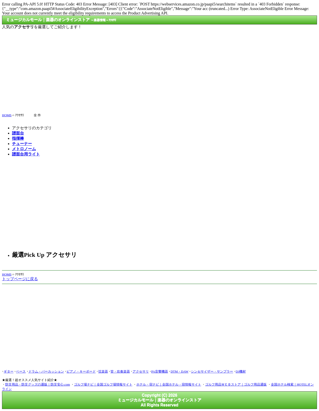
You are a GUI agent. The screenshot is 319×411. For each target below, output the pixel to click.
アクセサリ (141, 371)
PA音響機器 (159, 371)
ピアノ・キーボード (81, 371)
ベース (21, 371)
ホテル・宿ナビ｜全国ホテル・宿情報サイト (168, 384)
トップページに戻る (20, 279)
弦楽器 (103, 371)
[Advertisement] (159, 69)
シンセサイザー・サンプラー (212, 371)
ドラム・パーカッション (46, 371)
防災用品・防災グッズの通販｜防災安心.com (37, 384)
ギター (8, 371)
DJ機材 (241, 371)
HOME (6, 115)
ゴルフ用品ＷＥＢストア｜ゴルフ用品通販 (236, 384)
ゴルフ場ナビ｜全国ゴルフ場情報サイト (103, 384)
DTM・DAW (179, 371)
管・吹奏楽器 (120, 371)
